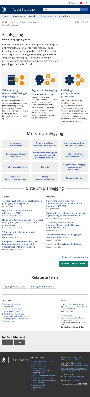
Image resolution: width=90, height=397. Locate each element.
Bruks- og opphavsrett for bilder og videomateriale (45, 381)
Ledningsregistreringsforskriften (16, 319)
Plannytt (45, 167)
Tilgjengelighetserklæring (42, 378)
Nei (19, 342)
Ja (7, 342)
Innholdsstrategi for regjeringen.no (40, 367)
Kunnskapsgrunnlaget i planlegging (16, 155)
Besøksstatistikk (39, 385)
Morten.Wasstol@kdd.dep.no (76, 306)
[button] (14, 22)
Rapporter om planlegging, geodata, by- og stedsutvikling (74, 167)
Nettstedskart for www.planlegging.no (74, 155)
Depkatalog (76, 380)
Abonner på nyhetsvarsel (75, 264)
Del (78, 22)
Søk (84, 9)
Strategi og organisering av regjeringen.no (43, 362)
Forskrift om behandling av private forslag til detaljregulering (16, 315)
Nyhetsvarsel (38, 388)
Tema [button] (5, 16)
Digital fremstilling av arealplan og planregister (45, 144)
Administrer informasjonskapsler (45, 375)
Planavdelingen (66, 316)
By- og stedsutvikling (14, 286)
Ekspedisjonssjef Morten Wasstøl (72, 304)
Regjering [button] (64, 16)
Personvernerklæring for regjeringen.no (42, 372)
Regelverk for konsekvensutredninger (15, 178)
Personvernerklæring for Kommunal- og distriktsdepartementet (74, 370)
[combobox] (61, 9)
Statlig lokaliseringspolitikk (45, 178)
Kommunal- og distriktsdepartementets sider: (72, 358)
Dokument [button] (18, 16)
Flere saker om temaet (74, 257)
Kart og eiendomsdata (42, 286)
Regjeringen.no (22, 9)
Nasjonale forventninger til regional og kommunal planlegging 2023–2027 (45, 155)
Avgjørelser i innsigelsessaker (15, 144)
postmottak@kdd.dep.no (75, 318)
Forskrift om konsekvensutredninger (13, 308)
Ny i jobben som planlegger (15, 167)
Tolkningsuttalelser (74, 178)
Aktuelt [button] (32, 16)
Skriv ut (85, 22)
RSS (34, 390)
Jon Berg (78, 363)
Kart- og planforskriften (12, 311)
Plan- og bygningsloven (12, 304)
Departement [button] (47, 16)
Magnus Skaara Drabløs (79, 365)
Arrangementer (9, 321)
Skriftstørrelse (73, 3)
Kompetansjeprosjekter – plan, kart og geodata (74, 144)
